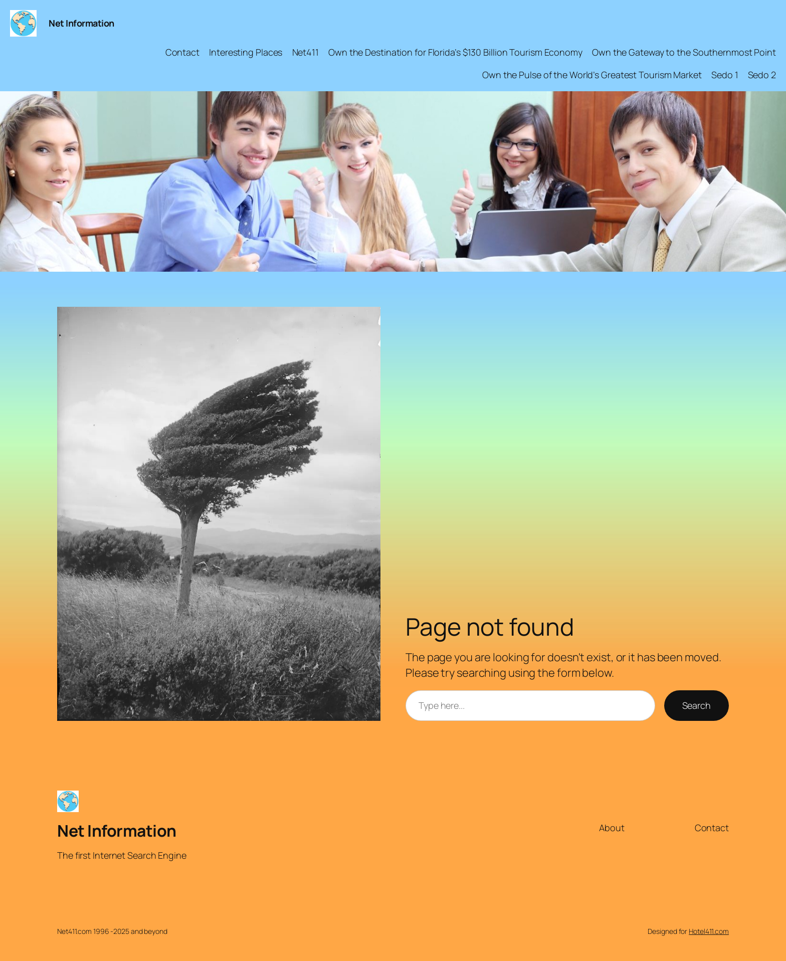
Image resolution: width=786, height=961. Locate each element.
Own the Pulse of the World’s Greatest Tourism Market (592, 75)
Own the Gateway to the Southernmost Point (684, 52)
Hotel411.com (709, 931)
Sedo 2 (762, 75)
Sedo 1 (724, 75)
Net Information (81, 23)
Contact (182, 52)
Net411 (305, 52)
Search (696, 705)
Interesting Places (245, 52)
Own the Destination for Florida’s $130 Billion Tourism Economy (455, 52)
